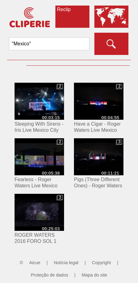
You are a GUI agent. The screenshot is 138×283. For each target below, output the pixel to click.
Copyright (101, 262)
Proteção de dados (49, 275)
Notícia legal (66, 262)
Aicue (34, 262)
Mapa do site (94, 275)
